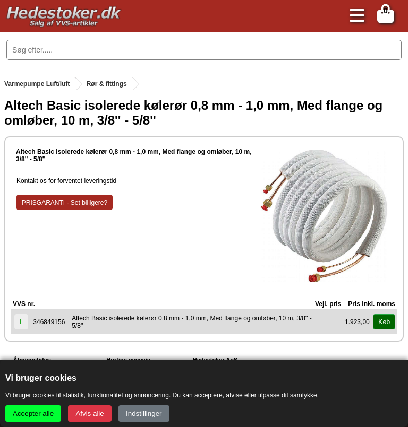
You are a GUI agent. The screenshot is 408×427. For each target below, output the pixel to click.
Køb (384, 322)
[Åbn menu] (354, 16)
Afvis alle (89, 413)
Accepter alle (33, 413)
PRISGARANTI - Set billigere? (64, 202)
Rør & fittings (107, 84)
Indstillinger (144, 413)
